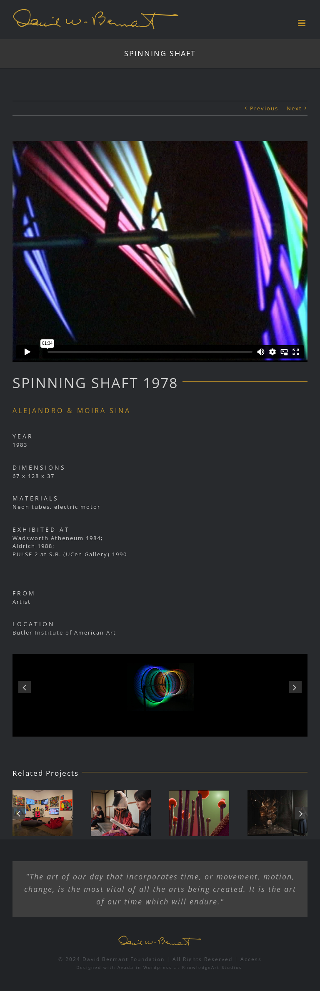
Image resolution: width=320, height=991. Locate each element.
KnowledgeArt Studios (212, 967)
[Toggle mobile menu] (303, 23)
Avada (126, 967)
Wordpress (157, 967)
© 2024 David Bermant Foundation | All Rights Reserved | (149, 959)
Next (294, 108)
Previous (264, 108)
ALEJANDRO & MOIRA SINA (71, 410)
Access (251, 959)
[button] (24, 687)
